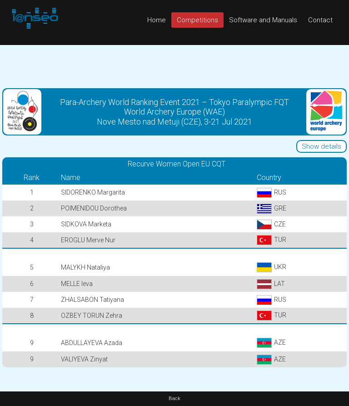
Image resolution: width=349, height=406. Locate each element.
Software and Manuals (263, 20)
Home (156, 20)
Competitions (197, 20)
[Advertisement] (174, 65)
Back (174, 398)
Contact (320, 20)
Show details (321, 146)
